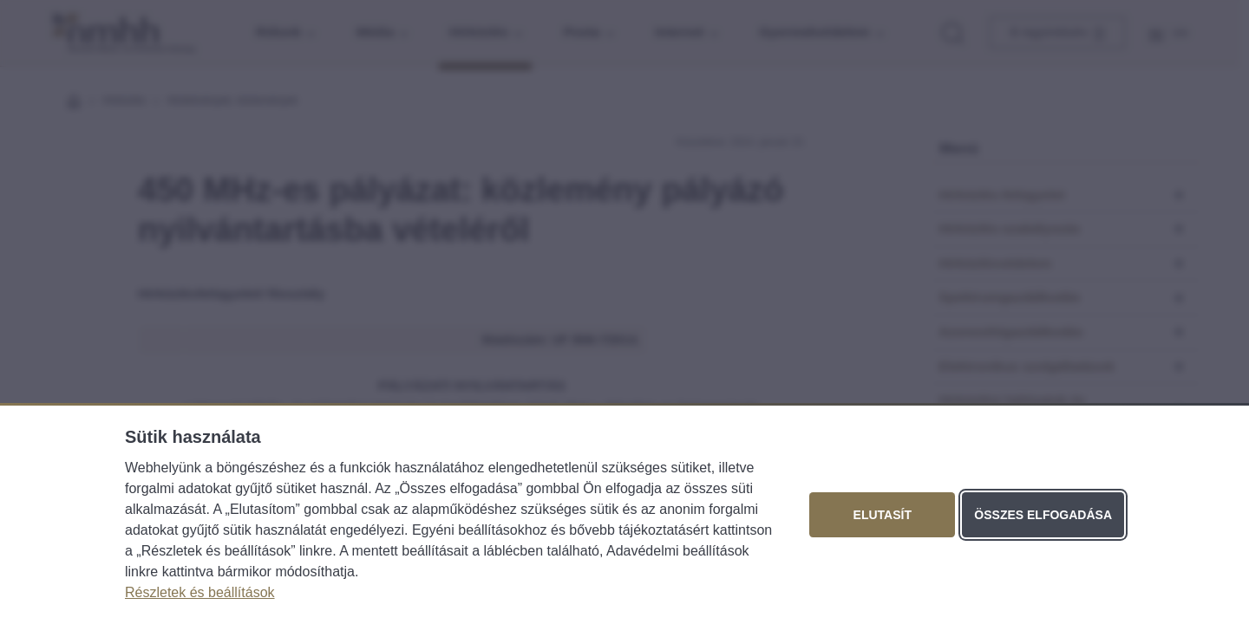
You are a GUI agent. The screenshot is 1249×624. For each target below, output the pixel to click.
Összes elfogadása (1043, 515)
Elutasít (882, 515)
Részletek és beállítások (200, 592)
